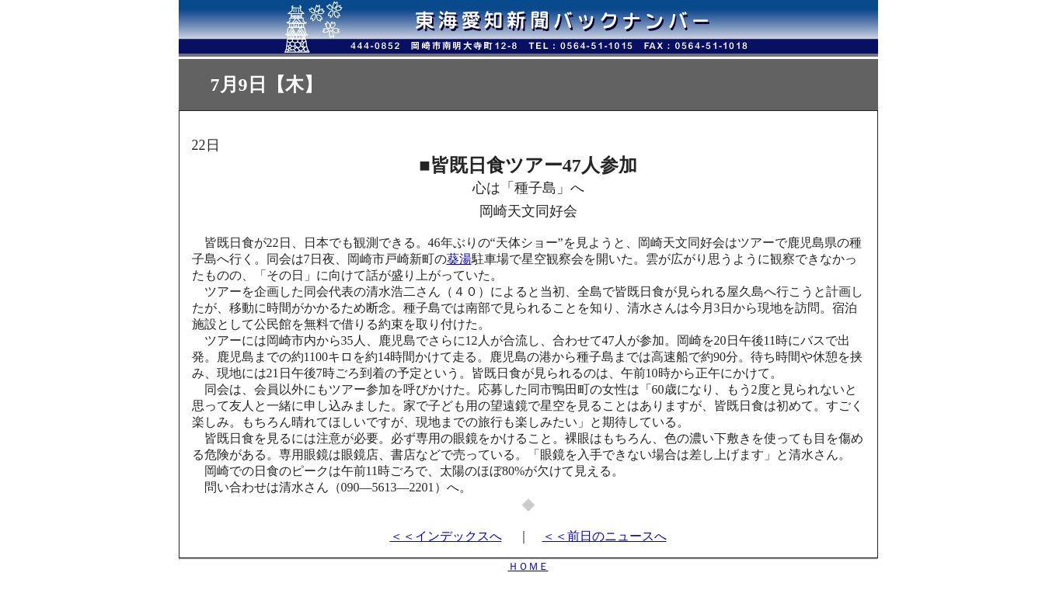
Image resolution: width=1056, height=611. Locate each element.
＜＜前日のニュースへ (604, 536)
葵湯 (459, 259)
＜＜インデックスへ (446, 536)
